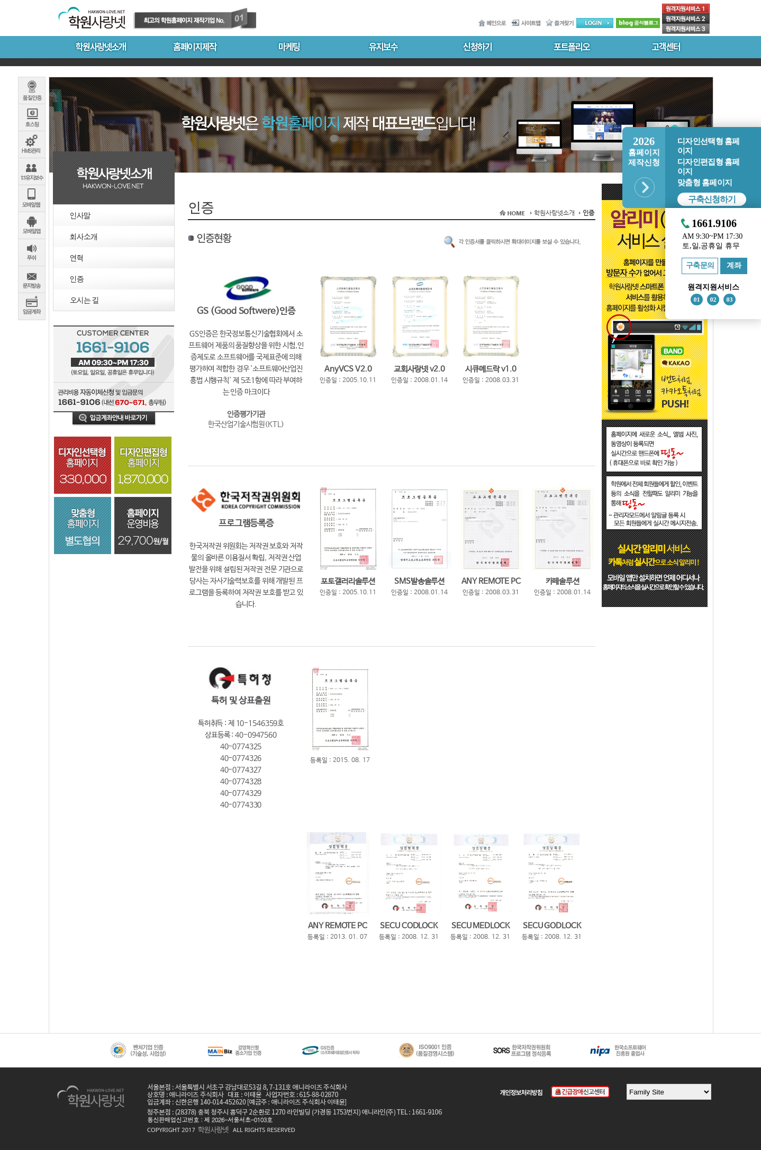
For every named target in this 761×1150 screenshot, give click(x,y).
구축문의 (700, 265)
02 (713, 299)
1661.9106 (714, 224)
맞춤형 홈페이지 (704, 182)
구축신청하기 (712, 199)
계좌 (734, 265)
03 (730, 299)
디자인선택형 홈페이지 (708, 146)
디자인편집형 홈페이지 (708, 167)
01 (697, 299)
